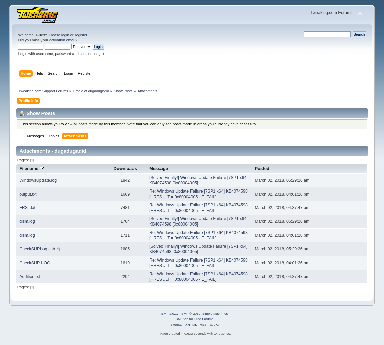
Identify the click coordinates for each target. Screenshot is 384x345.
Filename (32, 168)
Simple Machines (215, 313)
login (65, 35)
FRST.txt (27, 207)
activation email (62, 40)
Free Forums (203, 319)
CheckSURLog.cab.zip (40, 249)
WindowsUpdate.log (38, 180)
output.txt (27, 194)
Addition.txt (29, 276)
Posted (262, 168)
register (81, 35)
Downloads (125, 168)
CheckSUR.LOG (34, 263)
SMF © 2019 (190, 313)
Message (158, 168)
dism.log (27, 221)
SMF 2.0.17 (170, 313)
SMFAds (182, 319)
